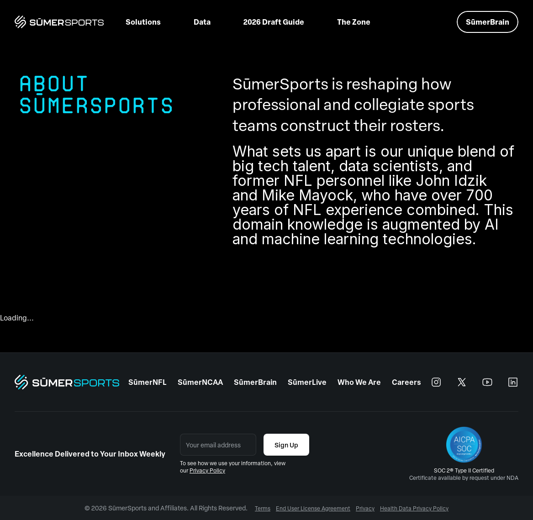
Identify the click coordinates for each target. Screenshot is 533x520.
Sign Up (286, 444)
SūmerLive (307, 382)
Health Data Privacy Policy (414, 508)
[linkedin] (512, 382)
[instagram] (436, 382)
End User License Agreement (313, 508)
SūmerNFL (147, 382)
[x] (461, 382)
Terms (262, 508)
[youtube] (487, 382)
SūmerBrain (255, 382)
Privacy (365, 508)
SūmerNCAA (200, 382)
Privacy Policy (207, 470)
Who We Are (359, 382)
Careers (406, 382)
